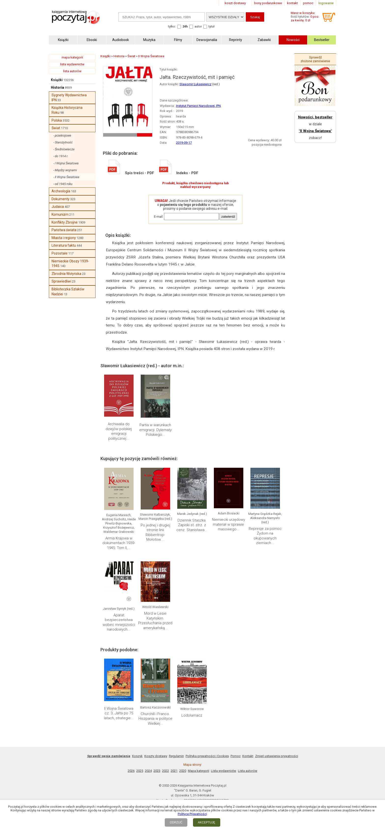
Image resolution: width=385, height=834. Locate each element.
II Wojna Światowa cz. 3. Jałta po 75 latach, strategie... (119, 713)
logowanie (325, 3)
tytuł (211, 26)
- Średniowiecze (64, 149)
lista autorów (72, 71)
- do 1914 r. (60, 156)
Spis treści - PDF (131, 173)
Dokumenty (60, 199)
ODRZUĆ (176, 822)
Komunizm (60, 214)
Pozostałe (60, 253)
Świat (56, 128)
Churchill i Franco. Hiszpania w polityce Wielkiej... (155, 719)
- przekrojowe (62, 135)
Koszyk (137, 756)
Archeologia (61, 191)
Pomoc (236, 756)
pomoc (308, 3)
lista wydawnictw (72, 64)
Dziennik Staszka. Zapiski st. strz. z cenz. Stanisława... (191, 525)
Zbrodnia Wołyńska (66, 274)
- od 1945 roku (62, 184)
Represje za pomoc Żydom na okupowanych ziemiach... (265, 535)
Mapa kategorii (198, 771)
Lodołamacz (191, 715)
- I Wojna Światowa (66, 163)
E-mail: (158, 216)
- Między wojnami (65, 170)
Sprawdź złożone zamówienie (315, 59)
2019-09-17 (184, 142)
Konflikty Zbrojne (65, 222)
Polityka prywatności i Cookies (207, 756)
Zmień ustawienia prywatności (276, 756)
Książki (57, 80)
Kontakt (247, 756)
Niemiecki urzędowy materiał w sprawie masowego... (228, 524)
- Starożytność (63, 142)
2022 (165, 771)
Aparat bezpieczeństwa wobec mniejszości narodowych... (119, 622)
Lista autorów (247, 771)
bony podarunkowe (268, 3)
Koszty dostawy (155, 756)
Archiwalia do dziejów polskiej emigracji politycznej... (119, 431)
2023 (156, 771)
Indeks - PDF (178, 173)
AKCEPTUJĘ (206, 822)
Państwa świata (64, 230)
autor (198, 26)
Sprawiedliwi (61, 281)
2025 (139, 771)
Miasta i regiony (64, 238)
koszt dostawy (235, 3)
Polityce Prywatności (192, 814)
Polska (57, 120)
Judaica (58, 207)
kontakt (292, 3)
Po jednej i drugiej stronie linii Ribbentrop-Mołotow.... (155, 532)
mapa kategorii (72, 57)
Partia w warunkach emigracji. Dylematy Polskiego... (155, 430)
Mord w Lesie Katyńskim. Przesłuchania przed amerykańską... (155, 620)
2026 (131, 771)
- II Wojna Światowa (66, 177)
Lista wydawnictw (223, 771)
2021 (174, 771)
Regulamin (176, 756)
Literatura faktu (64, 245)
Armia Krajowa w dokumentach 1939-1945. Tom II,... (118, 543)
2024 (148, 771)
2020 (182, 771)
